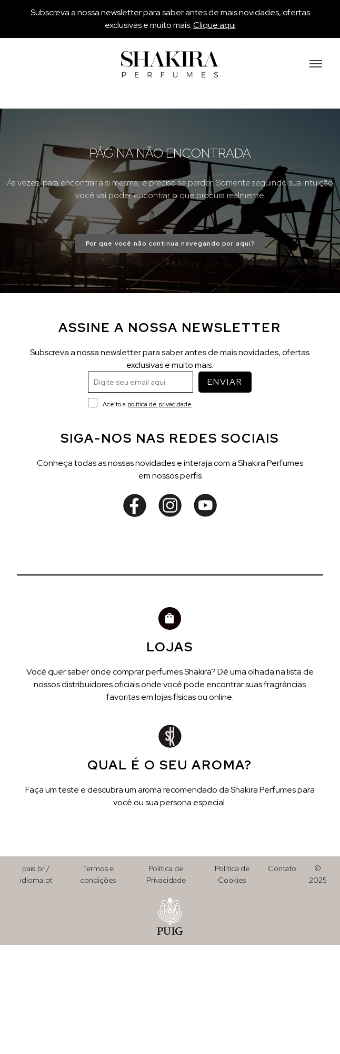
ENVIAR (225, 381)
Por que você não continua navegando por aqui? (170, 243)
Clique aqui (214, 25)
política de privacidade (159, 404)
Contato (282, 868)
